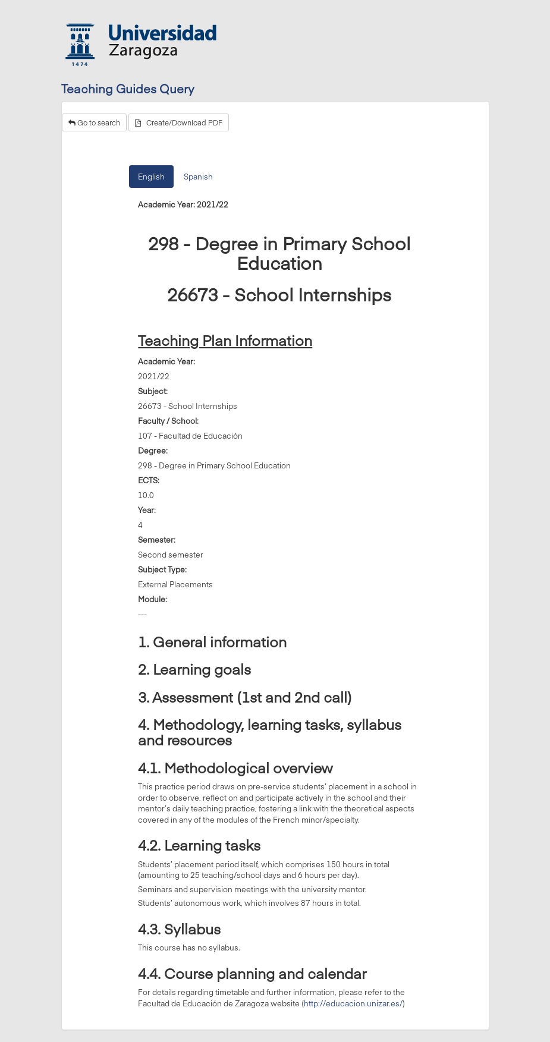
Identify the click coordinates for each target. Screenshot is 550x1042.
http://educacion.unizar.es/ (353, 1003)
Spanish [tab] (198, 176)
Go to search (94, 122)
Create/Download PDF (178, 122)
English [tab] (151, 176)
